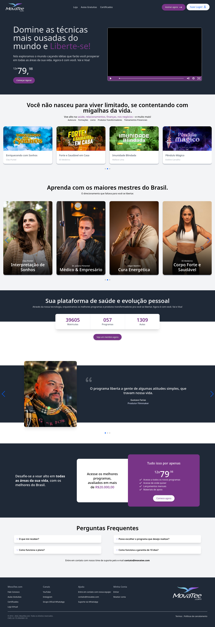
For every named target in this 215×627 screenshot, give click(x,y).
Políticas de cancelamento (195, 616)
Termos (179, 616)
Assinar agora (173, 7)
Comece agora (163, 498)
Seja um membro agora (107, 337)
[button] (208, 147)
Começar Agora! (24, 80)
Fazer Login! (198, 7)
